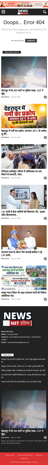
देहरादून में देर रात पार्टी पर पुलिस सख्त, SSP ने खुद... (22, 92)
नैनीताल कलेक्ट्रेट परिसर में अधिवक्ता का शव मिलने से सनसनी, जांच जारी (23, 370)
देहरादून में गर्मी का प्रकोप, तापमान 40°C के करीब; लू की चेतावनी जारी (22, 366)
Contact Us (24, 458)
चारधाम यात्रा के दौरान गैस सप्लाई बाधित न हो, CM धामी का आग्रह (21, 382)
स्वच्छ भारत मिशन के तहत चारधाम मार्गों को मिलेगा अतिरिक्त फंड (23, 294)
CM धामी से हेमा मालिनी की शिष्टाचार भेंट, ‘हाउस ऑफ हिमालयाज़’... (23, 213)
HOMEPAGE (31, 40)
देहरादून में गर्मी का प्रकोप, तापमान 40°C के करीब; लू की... (24, 132)
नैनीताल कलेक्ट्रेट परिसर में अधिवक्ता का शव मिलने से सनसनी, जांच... (21, 173)
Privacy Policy (10, 455)
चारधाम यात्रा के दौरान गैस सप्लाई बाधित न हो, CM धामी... (22, 253)
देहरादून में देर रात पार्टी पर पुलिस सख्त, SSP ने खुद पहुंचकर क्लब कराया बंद (23, 360)
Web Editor (5, 97)
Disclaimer (39, 455)
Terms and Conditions (25, 455)
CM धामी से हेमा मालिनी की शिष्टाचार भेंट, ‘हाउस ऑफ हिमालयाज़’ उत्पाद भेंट (23, 376)
